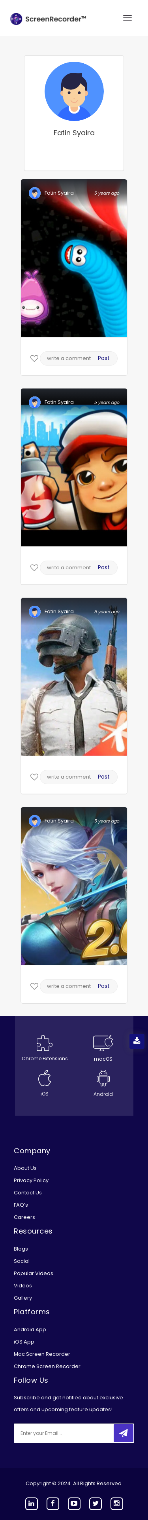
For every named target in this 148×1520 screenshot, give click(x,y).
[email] (66, 1433)
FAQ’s (21, 1205)
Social (22, 1261)
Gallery (23, 1298)
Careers (24, 1217)
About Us (25, 1168)
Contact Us (28, 1192)
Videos (23, 1285)
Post (104, 358)
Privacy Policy (31, 1180)
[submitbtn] (123, 1433)
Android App (30, 1329)
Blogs (21, 1249)
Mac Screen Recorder (42, 1354)
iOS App (24, 1342)
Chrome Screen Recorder (47, 1366)
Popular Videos (33, 1273)
